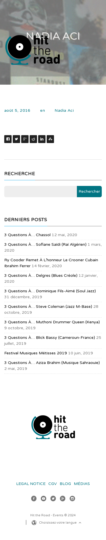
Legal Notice (31, 483)
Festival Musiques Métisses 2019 (35, 353)
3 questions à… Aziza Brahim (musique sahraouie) (52, 362)
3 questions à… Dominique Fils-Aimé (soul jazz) (50, 291)
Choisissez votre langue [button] (61, 523)
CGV (52, 483)
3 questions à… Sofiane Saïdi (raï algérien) (45, 244)
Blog (65, 483)
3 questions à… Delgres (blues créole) (40, 275)
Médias (82, 483)
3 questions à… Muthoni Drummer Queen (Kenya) (52, 322)
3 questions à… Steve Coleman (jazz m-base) (48, 306)
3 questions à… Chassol (27, 234)
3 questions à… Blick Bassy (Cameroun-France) (49, 337)
